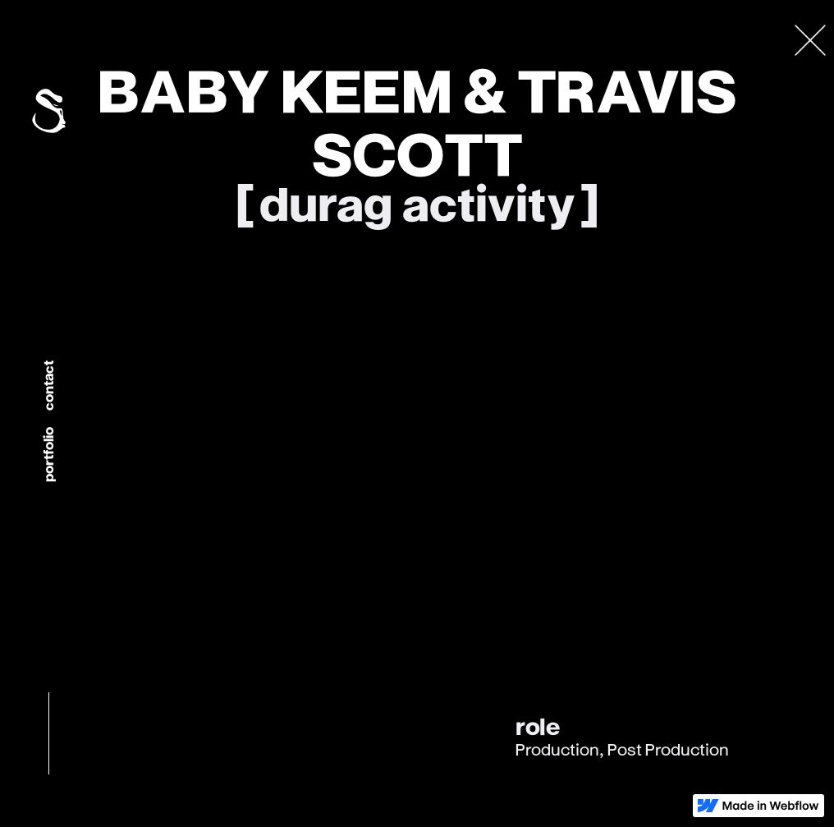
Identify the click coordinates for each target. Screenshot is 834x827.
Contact (48, 386)
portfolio (48, 455)
